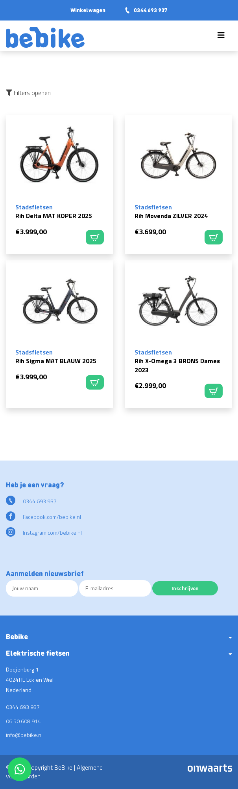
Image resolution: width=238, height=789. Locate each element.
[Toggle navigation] (221, 37)
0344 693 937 (146, 9)
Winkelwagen (87, 9)
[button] (119, 639)
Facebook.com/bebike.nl (43, 517)
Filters (28, 92)
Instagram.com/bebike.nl (44, 532)
